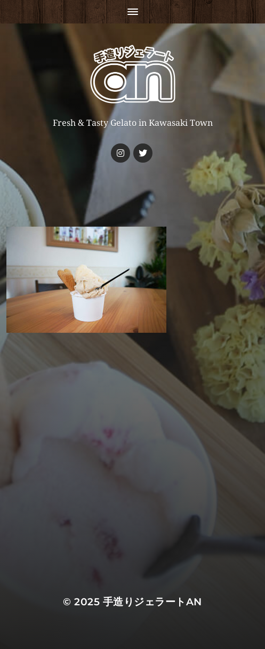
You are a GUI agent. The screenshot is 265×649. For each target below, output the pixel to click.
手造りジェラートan (152, 602)
